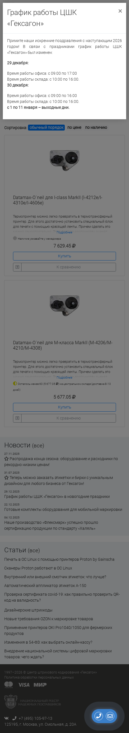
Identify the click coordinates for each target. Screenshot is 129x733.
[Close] (120, 10)
